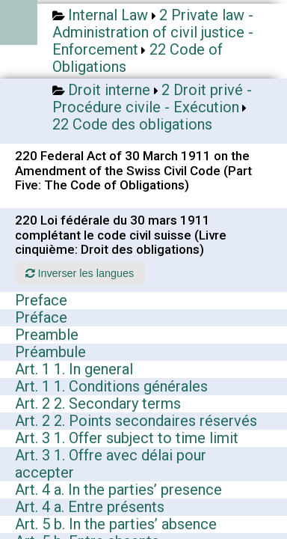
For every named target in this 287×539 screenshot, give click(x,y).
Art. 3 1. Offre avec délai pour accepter (110, 463)
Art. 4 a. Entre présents (89, 507)
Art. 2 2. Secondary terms (98, 403)
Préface (41, 317)
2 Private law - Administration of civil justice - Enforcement (152, 32)
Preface (41, 300)
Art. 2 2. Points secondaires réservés (136, 421)
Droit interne (109, 90)
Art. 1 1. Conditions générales (111, 386)
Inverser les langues (79, 273)
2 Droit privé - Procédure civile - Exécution (152, 98)
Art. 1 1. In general (74, 369)
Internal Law (108, 15)
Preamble (46, 335)
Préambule (50, 352)
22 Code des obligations (132, 124)
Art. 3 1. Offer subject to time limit (126, 438)
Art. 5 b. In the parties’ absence (116, 524)
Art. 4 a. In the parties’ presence (118, 490)
